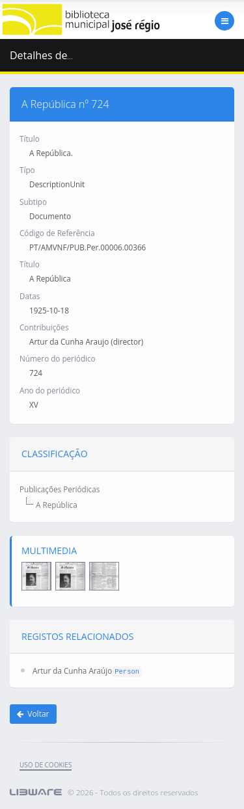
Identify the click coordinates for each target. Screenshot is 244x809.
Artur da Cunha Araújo (72, 670)
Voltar (33, 713)
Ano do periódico (50, 390)
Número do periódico (58, 358)
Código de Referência (57, 233)
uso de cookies (46, 764)
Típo (27, 170)
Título (30, 138)
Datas (30, 296)
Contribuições (44, 327)
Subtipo (33, 201)
